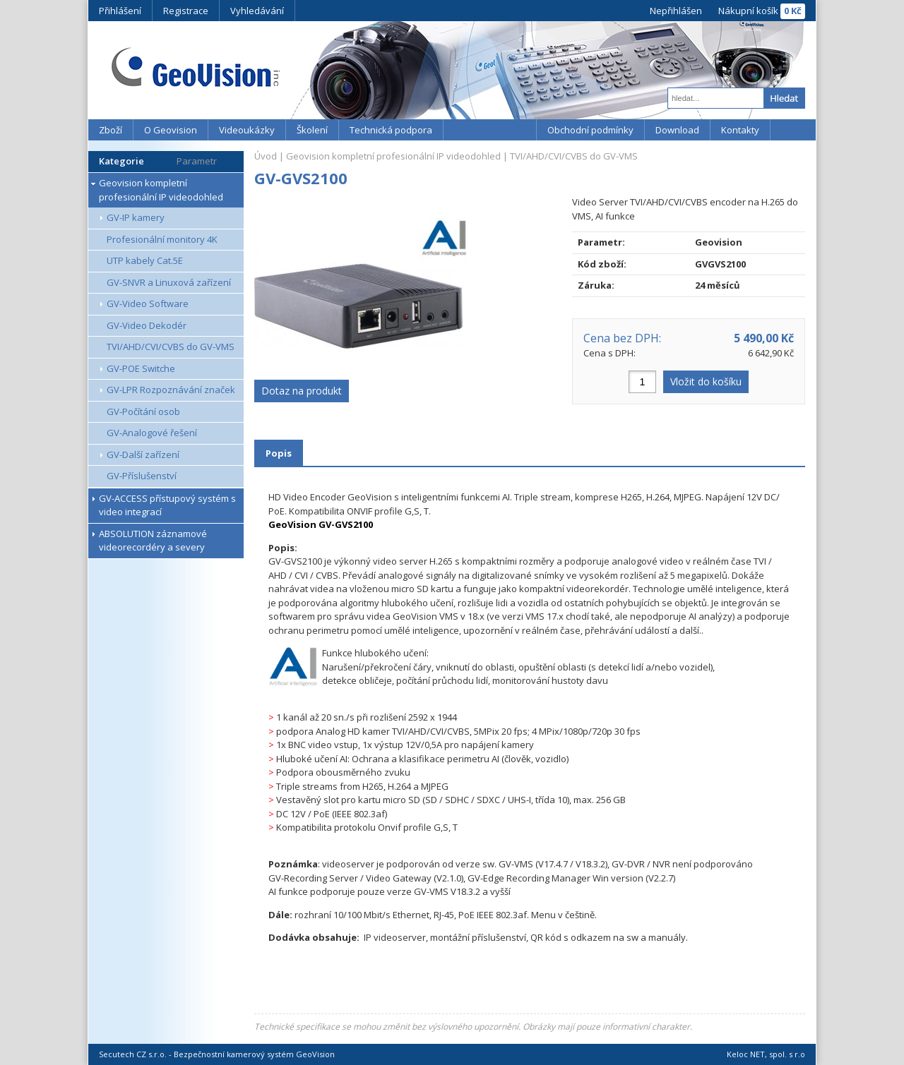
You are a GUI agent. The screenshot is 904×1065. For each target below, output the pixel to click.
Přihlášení (120, 10)
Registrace (185, 10)
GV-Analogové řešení (152, 432)
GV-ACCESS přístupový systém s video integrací (167, 505)
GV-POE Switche (141, 368)
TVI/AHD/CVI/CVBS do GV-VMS (170, 346)
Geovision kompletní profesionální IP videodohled (161, 189)
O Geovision (170, 130)
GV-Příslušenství (142, 475)
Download (677, 130)
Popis (279, 453)
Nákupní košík (748, 10)
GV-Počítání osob (143, 411)
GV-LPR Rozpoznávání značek (171, 389)
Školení (312, 130)
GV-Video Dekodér (146, 325)
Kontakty (740, 130)
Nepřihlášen (676, 10)
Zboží (110, 130)
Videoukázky (247, 130)
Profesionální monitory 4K (162, 239)
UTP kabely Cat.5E (145, 260)
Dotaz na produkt (301, 390)
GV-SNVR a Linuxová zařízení (169, 282)
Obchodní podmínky (590, 130)
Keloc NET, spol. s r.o (766, 1054)
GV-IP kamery (136, 217)
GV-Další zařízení (143, 454)
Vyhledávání (257, 10)
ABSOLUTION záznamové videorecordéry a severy (153, 540)
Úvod (265, 156)
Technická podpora (391, 130)
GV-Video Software (148, 303)
